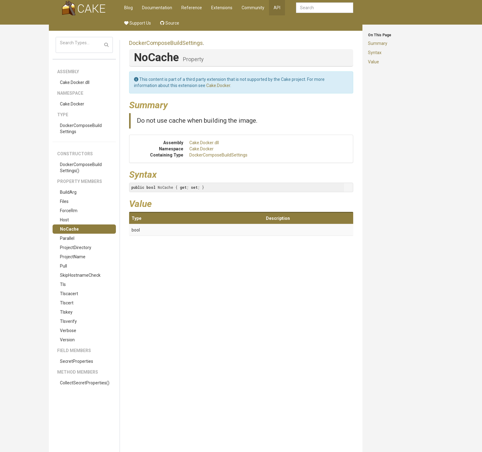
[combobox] (324, 7)
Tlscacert (69, 293)
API (277, 7)
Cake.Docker (72, 103)
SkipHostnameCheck (80, 275)
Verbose (68, 330)
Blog (128, 7)
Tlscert (66, 302)
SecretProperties (76, 361)
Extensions (221, 7)
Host (64, 219)
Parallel (67, 238)
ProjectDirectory (75, 247)
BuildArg (68, 192)
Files (64, 201)
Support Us (137, 23)
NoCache (69, 229)
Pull (63, 266)
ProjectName (72, 256)
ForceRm (68, 210)
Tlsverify (68, 321)
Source (169, 23)
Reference (191, 7)
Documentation (157, 7)
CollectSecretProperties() (84, 382)
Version (67, 339)
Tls (63, 284)
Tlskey (66, 312)
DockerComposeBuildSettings (81, 128)
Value (373, 61)
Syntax (374, 52)
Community (253, 7)
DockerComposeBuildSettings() (81, 167)
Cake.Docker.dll (74, 82)
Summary (377, 43)
